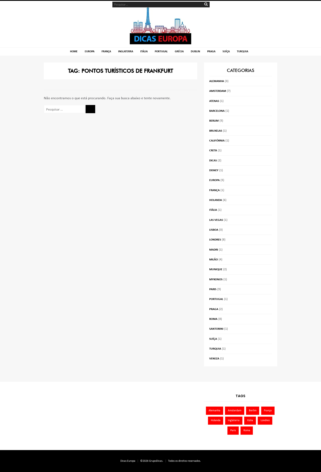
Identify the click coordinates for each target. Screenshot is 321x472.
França (106, 51)
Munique (215, 269)
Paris (212, 289)
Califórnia (217, 140)
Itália (144, 51)
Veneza (214, 358)
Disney (213, 170)
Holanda (215, 200)
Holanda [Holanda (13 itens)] (215, 420)
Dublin (195, 51)
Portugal (161, 51)
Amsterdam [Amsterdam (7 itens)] (234, 410)
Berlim (214, 120)
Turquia (242, 51)
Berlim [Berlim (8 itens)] (253, 410)
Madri (213, 249)
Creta (213, 150)
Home (74, 51)
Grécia (179, 51)
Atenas (214, 101)
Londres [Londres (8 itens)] (265, 420)
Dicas (213, 160)
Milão (213, 259)
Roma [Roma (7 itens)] (246, 430)
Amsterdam (217, 91)
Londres (215, 239)
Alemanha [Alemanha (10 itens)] (214, 410)
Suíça (226, 51)
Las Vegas (216, 220)
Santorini (216, 329)
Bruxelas (215, 130)
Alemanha (216, 81)
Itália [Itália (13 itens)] (250, 420)
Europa (89, 51)
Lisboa (213, 229)
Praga (211, 51)
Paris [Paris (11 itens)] (233, 430)
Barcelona (217, 111)
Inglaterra (125, 51)
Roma (213, 319)
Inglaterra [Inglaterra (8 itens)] (234, 420)
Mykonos (216, 279)
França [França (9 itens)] (268, 410)
